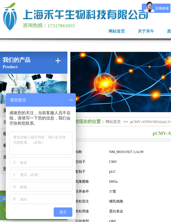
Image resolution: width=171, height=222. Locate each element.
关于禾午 (146, 31)
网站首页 (117, 31)
